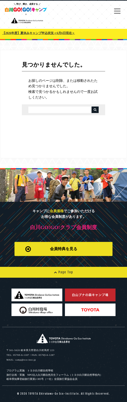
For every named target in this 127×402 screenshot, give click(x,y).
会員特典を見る (51, 249)
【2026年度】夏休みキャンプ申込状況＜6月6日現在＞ (38, 33)
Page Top (63, 272)
